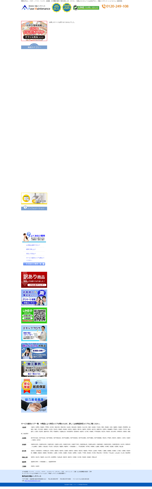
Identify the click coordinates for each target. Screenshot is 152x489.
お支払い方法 (85, 16)
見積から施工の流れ (67, 16)
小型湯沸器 (34, 93)
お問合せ (121, 16)
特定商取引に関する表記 (34, 220)
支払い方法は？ (31, 253)
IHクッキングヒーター (34, 154)
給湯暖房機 (34, 79)
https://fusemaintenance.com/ (32, 481)
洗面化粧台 (34, 120)
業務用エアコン (34, 188)
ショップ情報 (103, 16)
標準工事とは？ (31, 249)
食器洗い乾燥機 (34, 174)
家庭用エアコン (34, 181)
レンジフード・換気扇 (34, 168)
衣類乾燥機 (34, 127)
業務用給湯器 (34, 106)
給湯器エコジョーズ (34, 66)
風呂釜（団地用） (34, 100)
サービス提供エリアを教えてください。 (35, 259)
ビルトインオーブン (34, 161)
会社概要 (48, 16)
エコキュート (34, 52)
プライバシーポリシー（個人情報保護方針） (34, 227)
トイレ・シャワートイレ (34, 113)
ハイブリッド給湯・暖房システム (34, 72)
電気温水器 (34, 86)
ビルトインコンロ (34, 147)
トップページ (30, 16)
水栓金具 (34, 140)
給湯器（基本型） (34, 59)
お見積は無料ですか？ (33, 245)
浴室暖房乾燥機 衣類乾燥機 (34, 134)
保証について (34, 213)
